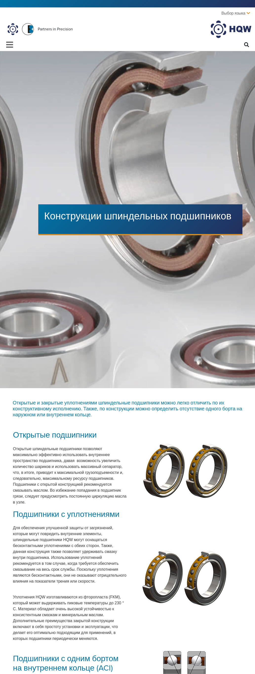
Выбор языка (233, 13)
